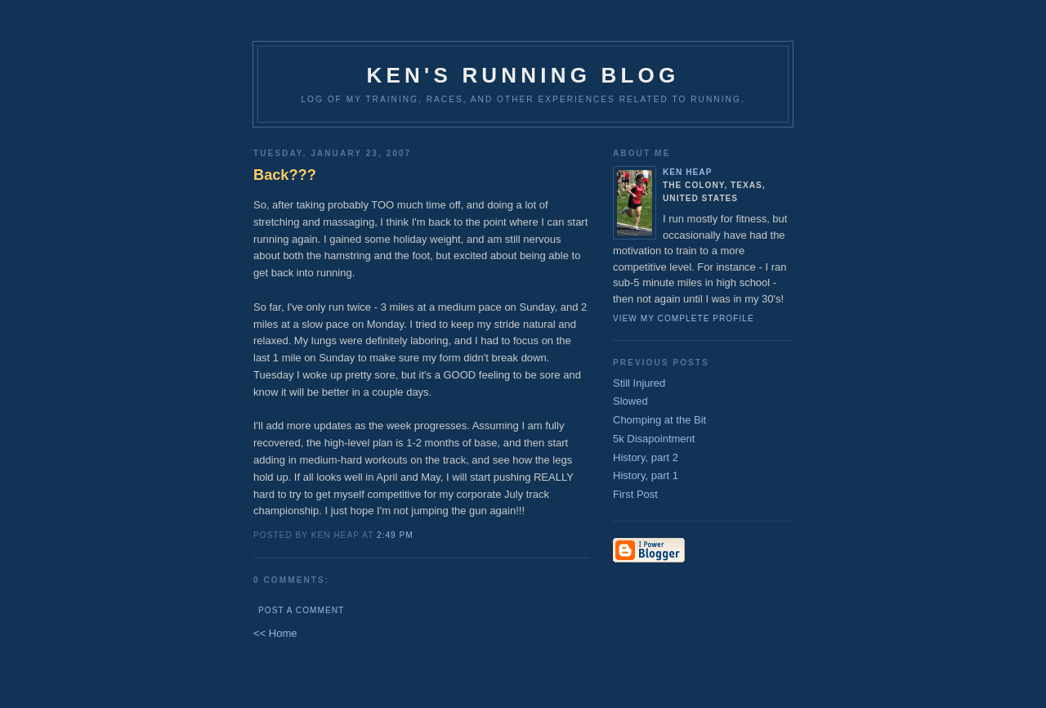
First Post (635, 494)
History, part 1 (645, 475)
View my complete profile (683, 318)
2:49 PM (395, 535)
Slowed (630, 401)
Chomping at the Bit (659, 420)
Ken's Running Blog (523, 75)
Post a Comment (301, 610)
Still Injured (639, 383)
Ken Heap (687, 172)
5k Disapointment (654, 438)
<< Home (275, 633)
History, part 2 (645, 457)
